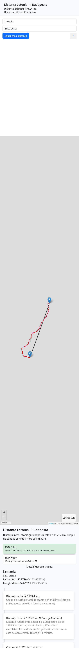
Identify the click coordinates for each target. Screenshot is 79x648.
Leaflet (51, 523)
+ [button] (4, 512)
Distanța (10, 4)
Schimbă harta (69, 518)
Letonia (22, 4)
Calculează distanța (16, 36)
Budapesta (39, 4)
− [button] (4, 517)
